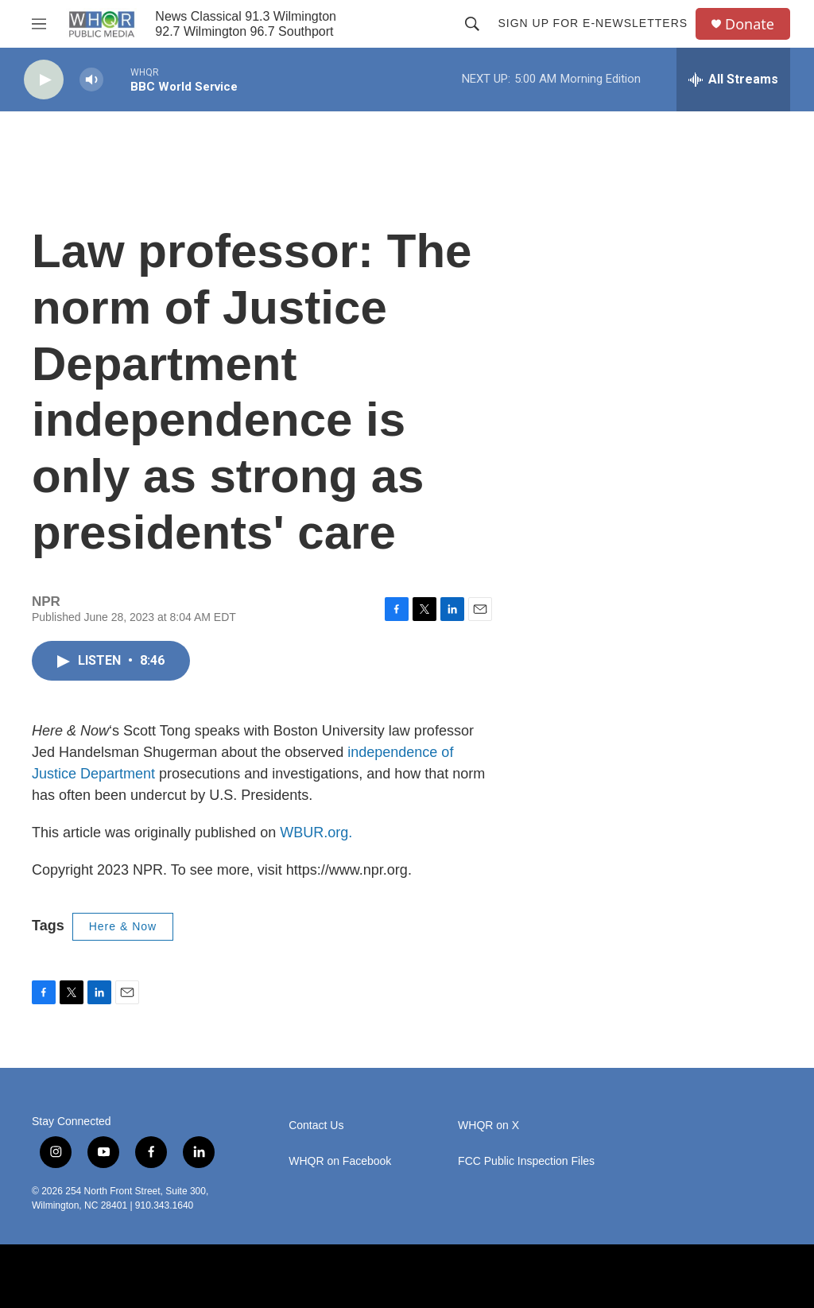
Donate (749, 24)
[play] (43, 80)
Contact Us (316, 1125)
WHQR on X (488, 1125)
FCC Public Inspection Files (526, 1161)
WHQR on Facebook (340, 1161)
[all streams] (733, 79)
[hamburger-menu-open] (39, 24)
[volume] (91, 80)
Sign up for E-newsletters (593, 23)
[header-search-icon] (472, 24)
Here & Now (123, 926)
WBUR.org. (316, 832)
